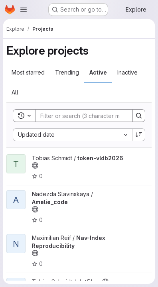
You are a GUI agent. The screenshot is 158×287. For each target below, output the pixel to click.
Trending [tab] (67, 72)
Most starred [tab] (28, 72)
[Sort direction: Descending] (138, 134)
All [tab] (15, 92)
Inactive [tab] (127, 72)
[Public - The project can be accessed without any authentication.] (35, 165)
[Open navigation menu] (23, 9)
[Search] (88, 115)
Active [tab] (98, 72)
